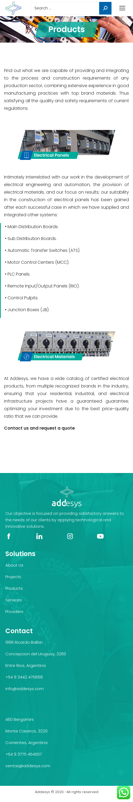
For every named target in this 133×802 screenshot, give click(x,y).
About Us (14, 565)
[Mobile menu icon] (122, 8)
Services (13, 600)
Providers (14, 611)
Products (14, 588)
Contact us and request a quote (39, 428)
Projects (13, 577)
